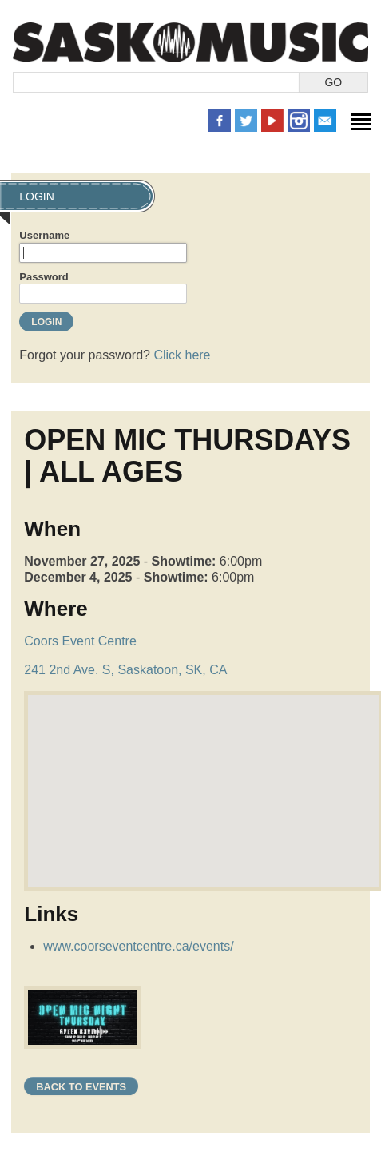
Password (43, 277)
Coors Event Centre (80, 641)
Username (44, 235)
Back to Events (81, 1087)
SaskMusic (190, 42)
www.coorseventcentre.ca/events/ (138, 946)
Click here (181, 355)
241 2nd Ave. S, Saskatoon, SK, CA (125, 670)
